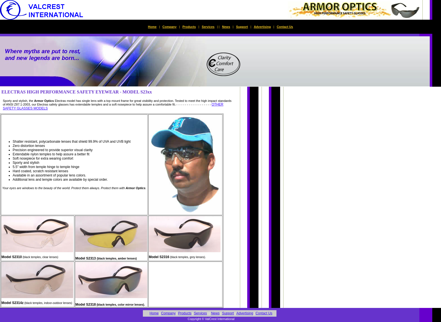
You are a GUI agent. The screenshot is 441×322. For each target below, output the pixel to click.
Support (242, 26)
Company (170, 26)
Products (189, 26)
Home (152, 26)
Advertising (262, 26)
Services (208, 26)
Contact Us (285, 26)
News (226, 26)
